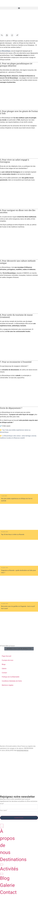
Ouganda (4, 707)
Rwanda (3, 695)
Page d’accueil (6, 656)
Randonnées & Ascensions (12, 742)
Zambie (3, 715)
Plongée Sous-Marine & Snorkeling (16, 736)
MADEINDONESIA (22, 750)
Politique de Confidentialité (10, 677)
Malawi (3, 701)
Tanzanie (4, 710)
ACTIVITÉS (3, 723)
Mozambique (5, 718)
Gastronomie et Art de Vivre (13, 727)
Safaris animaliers (8, 724)
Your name (3, 810)
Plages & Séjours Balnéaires (13, 733)
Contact (4, 673)
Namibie (3, 704)
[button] (19, 8)
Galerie (4, 668)
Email (2, 803)
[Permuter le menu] (1, 826)
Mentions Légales (7, 685)
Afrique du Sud (7, 713)
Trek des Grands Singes (11, 730)
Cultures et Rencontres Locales (15, 739)
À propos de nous (7, 660)
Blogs (3, 664)
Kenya (2, 698)
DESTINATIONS (5, 690)
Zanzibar (4, 692)
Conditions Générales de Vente (12, 681)
